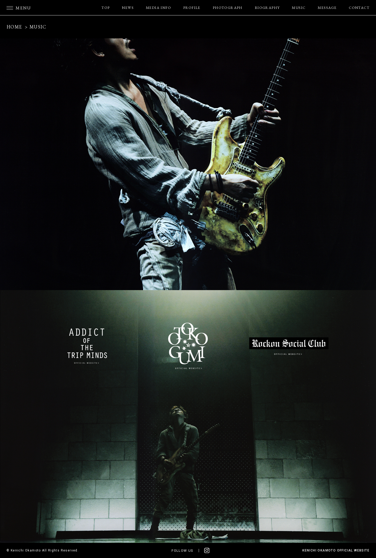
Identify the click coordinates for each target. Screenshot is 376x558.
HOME (14, 27)
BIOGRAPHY (267, 7)
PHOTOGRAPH (228, 7)
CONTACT (359, 7)
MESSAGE (327, 7)
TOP (106, 7)
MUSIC (299, 7)
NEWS (128, 7)
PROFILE (192, 7)
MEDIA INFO (158, 7)
